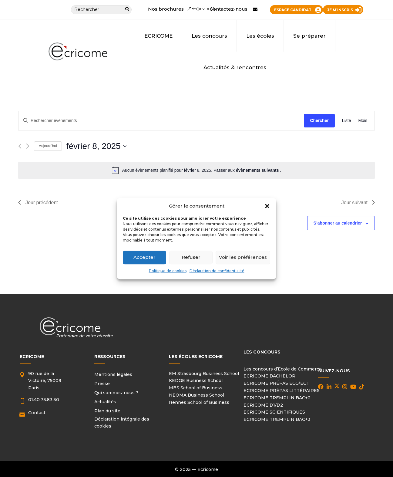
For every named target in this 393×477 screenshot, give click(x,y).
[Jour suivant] (27, 146)
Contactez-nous (228, 9)
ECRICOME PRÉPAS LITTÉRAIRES (282, 390)
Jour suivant (358, 202)
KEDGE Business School (196, 380)
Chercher (319, 120)
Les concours (209, 36)
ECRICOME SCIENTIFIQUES (274, 412)
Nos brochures (166, 9)
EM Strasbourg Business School (204, 373)
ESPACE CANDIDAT (292, 10)
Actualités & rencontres (234, 67)
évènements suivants (258, 170)
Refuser (191, 257)
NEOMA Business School (196, 395)
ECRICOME (158, 36)
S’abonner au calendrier (338, 223)
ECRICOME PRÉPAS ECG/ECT (276, 383)
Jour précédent (38, 202)
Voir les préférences (243, 257)
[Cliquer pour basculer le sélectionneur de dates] (96, 146)
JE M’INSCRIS (340, 10)
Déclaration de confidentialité (217, 271)
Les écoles (260, 36)
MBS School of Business (195, 388)
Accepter (144, 257)
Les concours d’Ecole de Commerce (283, 369)
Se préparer (309, 36)
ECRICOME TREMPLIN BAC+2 (277, 398)
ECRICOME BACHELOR (269, 376)
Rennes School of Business (199, 402)
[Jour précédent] (20, 146)
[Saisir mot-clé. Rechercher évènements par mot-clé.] (161, 120)
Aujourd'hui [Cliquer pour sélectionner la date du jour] (48, 146)
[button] (267, 206)
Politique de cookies (167, 271)
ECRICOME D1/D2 (263, 405)
